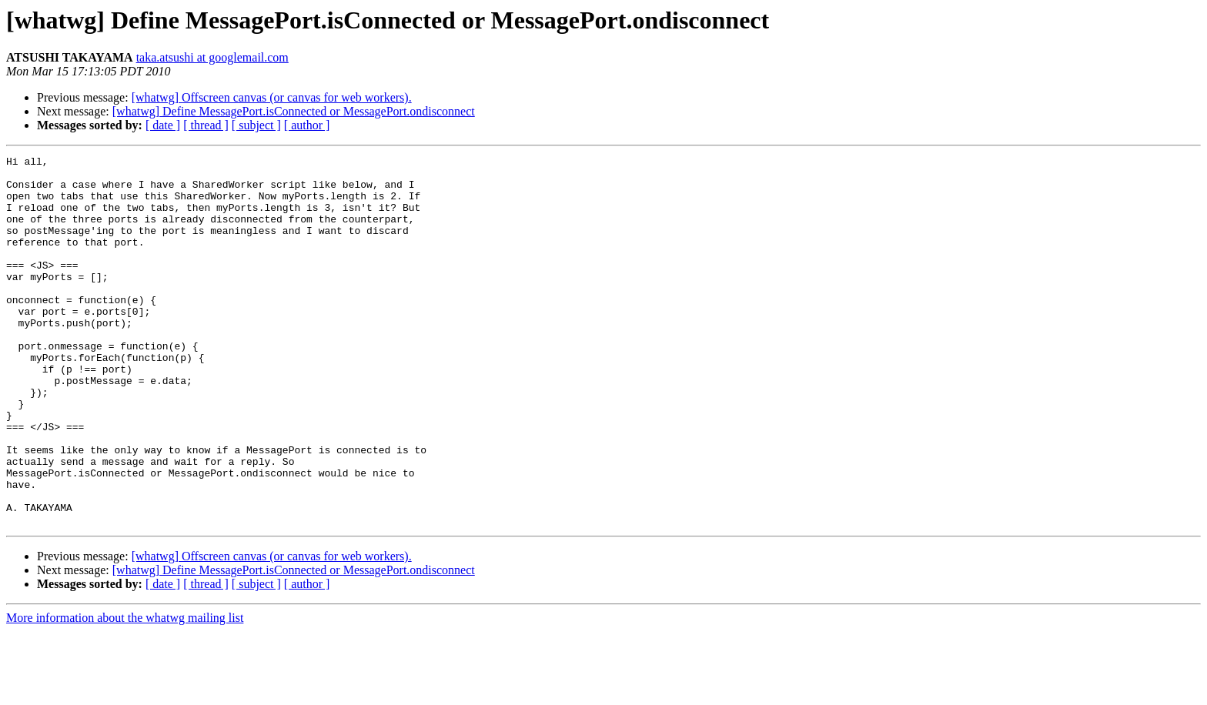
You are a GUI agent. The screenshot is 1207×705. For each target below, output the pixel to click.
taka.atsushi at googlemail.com (212, 57)
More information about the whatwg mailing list (124, 691)
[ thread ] (206, 125)
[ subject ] (256, 125)
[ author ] (307, 125)
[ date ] (162, 125)
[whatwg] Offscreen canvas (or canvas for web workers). (272, 97)
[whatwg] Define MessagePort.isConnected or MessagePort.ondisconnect (293, 111)
